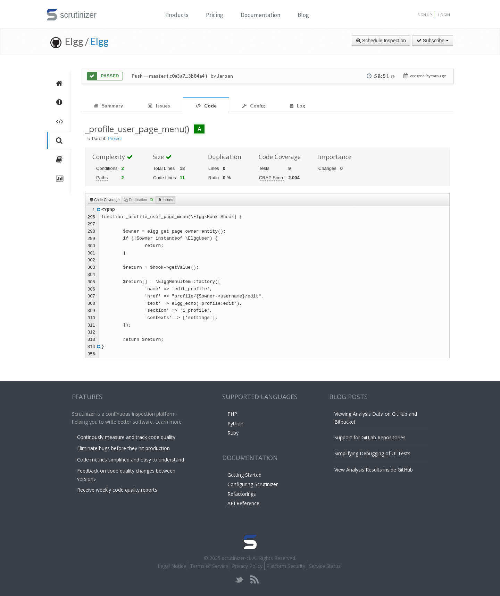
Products (177, 15)
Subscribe (433, 40)
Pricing (214, 15)
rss (254, 579)
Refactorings (241, 494)
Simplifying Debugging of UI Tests (372, 453)
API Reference (243, 503)
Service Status (325, 566)
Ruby (233, 433)
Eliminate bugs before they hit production (123, 448)
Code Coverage (104, 200)
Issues (165, 200)
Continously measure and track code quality (126, 437)
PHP (232, 414)
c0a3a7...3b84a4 (187, 76)
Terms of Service (209, 566)
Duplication (138, 200)
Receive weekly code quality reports (117, 489)
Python (235, 423)
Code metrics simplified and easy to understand (130, 459)
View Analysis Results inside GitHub (373, 469)
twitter (239, 579)
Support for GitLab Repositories (370, 437)
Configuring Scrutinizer (252, 484)
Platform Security (285, 566)
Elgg (99, 41)
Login (444, 14)
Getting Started (244, 475)
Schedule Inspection (381, 40)
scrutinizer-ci (236, 558)
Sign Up (424, 14)
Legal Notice (172, 566)
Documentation (260, 15)
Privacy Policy (247, 566)
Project (115, 138)
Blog (303, 15)
